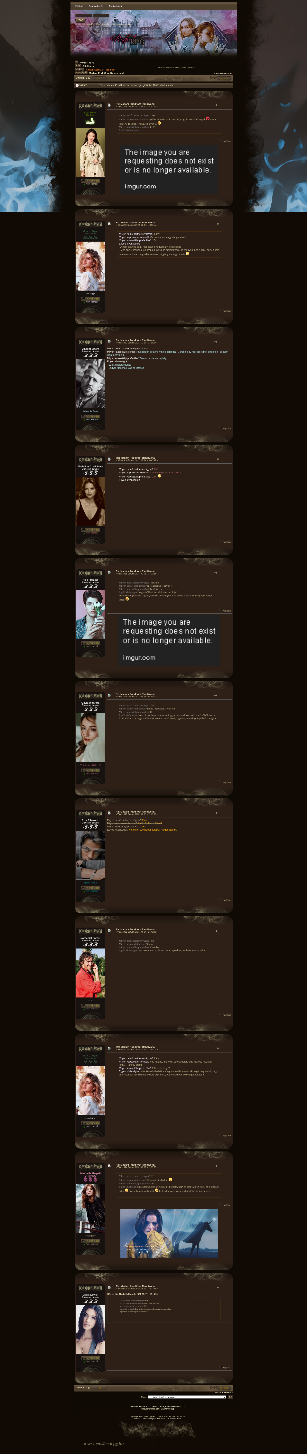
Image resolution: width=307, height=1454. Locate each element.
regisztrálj (125, 24)
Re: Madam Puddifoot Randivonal (135, 104)
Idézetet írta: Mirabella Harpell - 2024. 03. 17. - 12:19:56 (132, 1294)
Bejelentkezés (96, 6)
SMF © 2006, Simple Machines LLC (169, 1407)
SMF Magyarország (165, 1409)
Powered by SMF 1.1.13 (141, 1407)
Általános (88, 66)
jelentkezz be (108, 24)
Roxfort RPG (86, 62)
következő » (226, 73)
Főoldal (79, 6)
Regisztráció (115, 6)
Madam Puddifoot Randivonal (106, 73)
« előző (217, 73)
